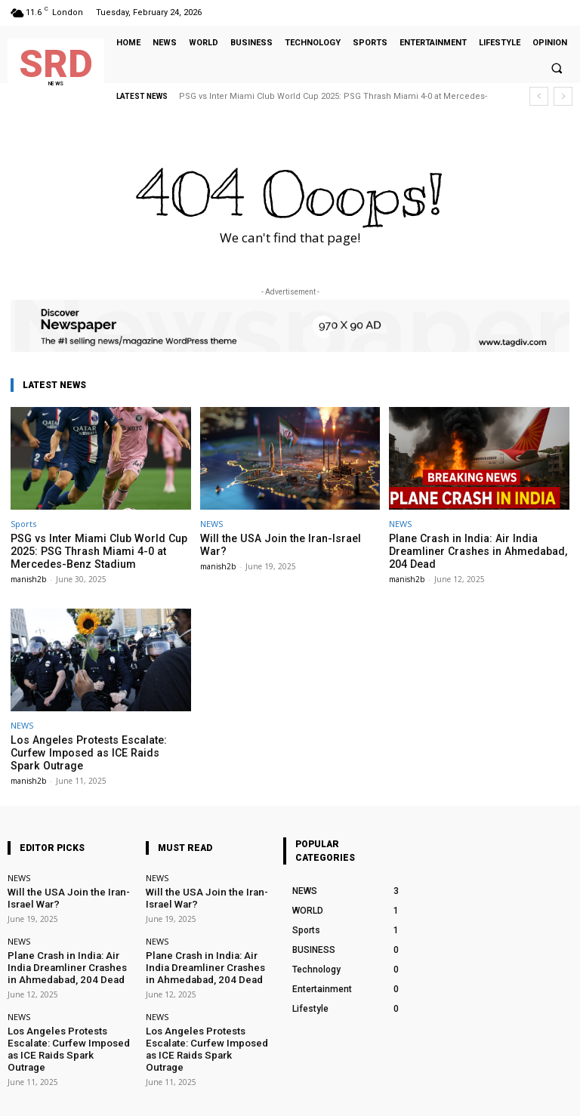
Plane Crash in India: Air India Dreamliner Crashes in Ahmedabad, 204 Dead (477, 549)
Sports (23, 523)
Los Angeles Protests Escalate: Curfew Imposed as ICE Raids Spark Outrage (99, 742)
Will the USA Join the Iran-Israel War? (282, 538)
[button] (556, 68)
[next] (563, 96)
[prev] (538, 96)
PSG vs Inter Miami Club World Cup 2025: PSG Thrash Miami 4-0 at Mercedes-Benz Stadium (88, 549)
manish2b (28, 576)
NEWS (211, 523)
